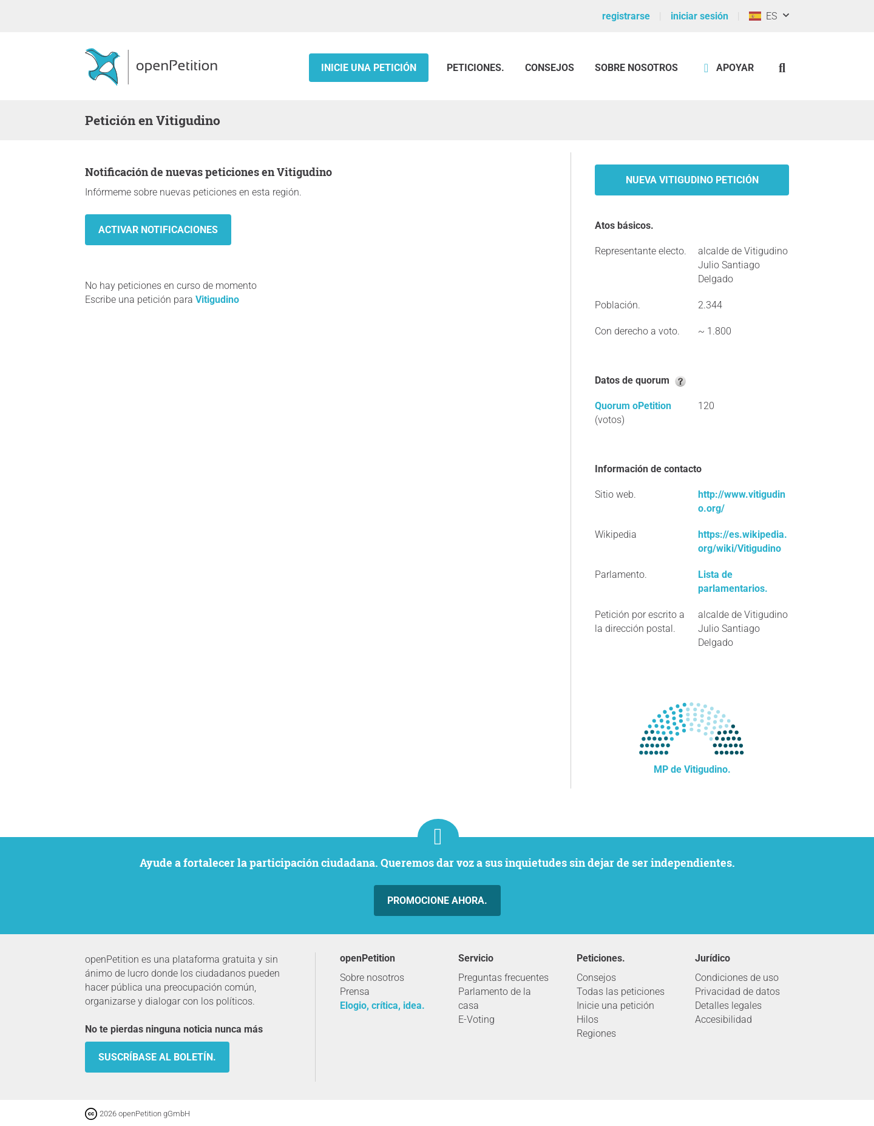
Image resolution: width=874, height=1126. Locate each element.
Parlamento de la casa (494, 998)
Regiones (596, 1033)
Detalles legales (728, 1005)
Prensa (355, 991)
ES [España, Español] (763, 16)
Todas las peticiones (621, 991)
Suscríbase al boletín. (157, 1057)
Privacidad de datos (737, 991)
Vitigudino (217, 299)
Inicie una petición (368, 67)
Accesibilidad (723, 1019)
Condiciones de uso (737, 977)
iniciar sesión (699, 16)
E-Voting (476, 1019)
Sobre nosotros (636, 67)
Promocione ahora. (437, 900)
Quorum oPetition (633, 406)
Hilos (587, 1019)
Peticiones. (477, 67)
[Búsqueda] (782, 68)
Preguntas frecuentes (503, 977)
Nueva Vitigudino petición (692, 180)
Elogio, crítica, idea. (382, 1005)
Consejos (549, 67)
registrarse (626, 16)
